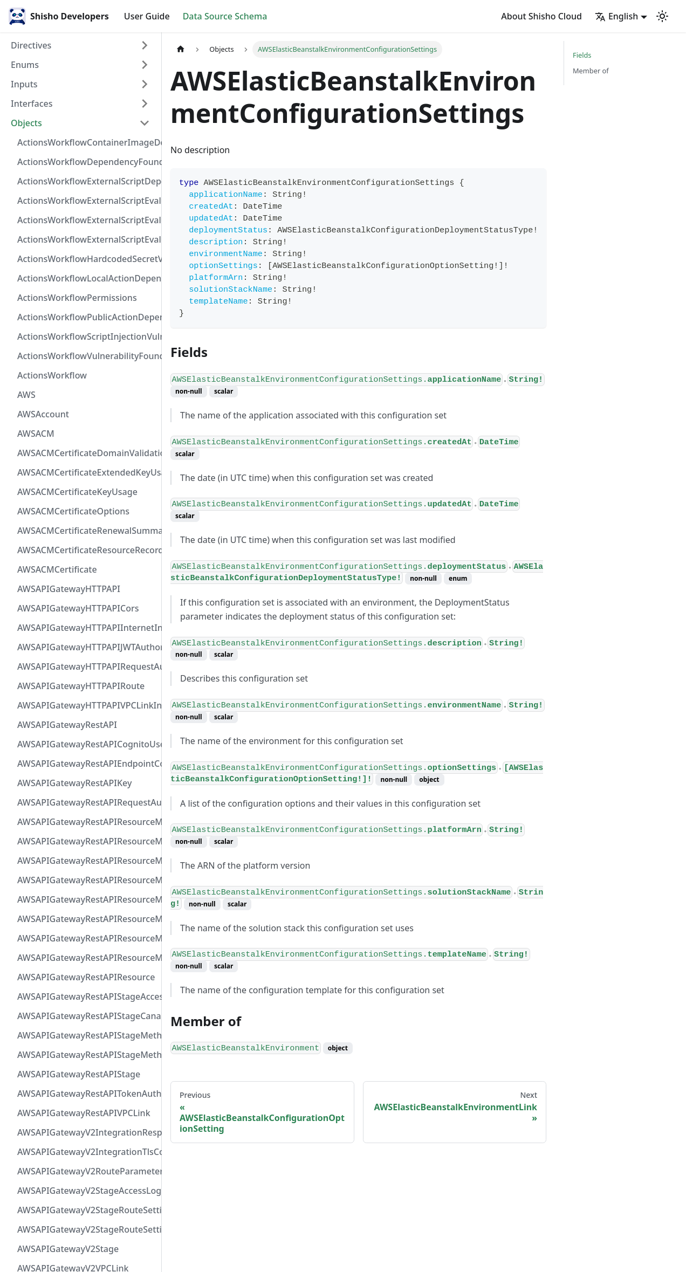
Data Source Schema (225, 16)
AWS (26, 395)
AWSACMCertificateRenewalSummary (86, 531)
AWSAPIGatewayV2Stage (68, 1249)
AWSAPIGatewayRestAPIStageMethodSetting (86, 1055)
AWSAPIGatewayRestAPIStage (78, 1074)
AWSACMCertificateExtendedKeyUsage (86, 472)
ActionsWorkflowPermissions (77, 298)
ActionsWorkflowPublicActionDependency (86, 317)
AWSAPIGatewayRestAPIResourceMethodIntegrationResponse (86, 861)
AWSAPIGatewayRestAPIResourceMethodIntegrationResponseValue (86, 841)
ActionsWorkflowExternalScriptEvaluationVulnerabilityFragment (86, 201)
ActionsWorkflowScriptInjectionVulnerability (86, 336)
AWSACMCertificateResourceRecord (86, 550)
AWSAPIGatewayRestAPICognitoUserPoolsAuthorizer (86, 744)
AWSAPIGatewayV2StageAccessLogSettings (86, 1191)
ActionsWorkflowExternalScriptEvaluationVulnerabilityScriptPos (86, 220)
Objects (26, 123)
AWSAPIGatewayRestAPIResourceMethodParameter (86, 919)
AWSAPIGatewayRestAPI (67, 725)
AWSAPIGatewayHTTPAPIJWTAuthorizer (86, 647)
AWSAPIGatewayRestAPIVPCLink (83, 1113)
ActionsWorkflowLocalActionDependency (86, 278)
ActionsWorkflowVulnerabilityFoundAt (86, 356)
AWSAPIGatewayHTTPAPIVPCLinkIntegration (86, 705)
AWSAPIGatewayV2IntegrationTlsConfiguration (86, 1152)
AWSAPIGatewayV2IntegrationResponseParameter (86, 1132)
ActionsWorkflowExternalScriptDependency (86, 181)
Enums (25, 65)
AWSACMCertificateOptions (73, 511)
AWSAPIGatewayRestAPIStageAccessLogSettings (86, 996)
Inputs (24, 84)
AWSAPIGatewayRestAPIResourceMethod (86, 958)
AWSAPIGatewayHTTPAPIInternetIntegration (86, 628)
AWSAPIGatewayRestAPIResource (86, 977)
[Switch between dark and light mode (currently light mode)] (662, 16)
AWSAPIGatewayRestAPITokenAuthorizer (86, 1093)
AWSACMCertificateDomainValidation (86, 453)
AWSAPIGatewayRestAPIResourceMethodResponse (86, 938)
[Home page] (180, 49)
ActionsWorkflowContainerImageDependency (86, 142)
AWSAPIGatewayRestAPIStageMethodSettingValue (86, 1035)
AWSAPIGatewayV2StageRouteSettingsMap (86, 1210)
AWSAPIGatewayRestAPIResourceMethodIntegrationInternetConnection (86, 822)
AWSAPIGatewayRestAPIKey (74, 783)
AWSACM (35, 433)
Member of (591, 70)
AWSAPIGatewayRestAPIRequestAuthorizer (86, 802)
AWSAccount (43, 414)
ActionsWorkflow (52, 375)
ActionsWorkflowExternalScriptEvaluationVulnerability (86, 239)
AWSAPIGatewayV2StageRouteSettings (86, 1229)
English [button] (616, 16)
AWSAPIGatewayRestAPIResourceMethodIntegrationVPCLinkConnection (86, 899)
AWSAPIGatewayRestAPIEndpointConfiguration (86, 763)
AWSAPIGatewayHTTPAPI (68, 589)
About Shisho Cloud (541, 16)
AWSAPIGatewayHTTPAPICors (78, 608)
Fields (582, 55)
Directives (31, 45)
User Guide (147, 16)
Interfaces (31, 103)
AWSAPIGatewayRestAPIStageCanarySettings (86, 1016)
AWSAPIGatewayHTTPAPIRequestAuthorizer (86, 666)
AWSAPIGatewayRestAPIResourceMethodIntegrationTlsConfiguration (86, 880)
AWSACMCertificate (57, 569)
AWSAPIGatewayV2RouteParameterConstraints (86, 1171)
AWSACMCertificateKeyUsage (77, 492)
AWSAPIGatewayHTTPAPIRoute (81, 686)
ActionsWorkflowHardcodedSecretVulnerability (86, 259)
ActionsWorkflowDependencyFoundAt (86, 162)
